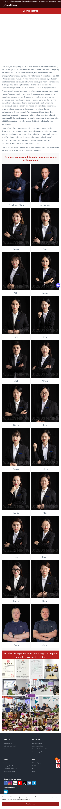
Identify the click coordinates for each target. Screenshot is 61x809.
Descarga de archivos (9, 766)
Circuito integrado (37, 752)
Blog (33, 772)
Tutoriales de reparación (10, 763)
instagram (10, 783)
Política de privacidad (10, 746)
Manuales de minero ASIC (10, 769)
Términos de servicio (9, 749)
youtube (20, 783)
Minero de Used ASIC (37, 746)
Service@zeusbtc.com (6, 792)
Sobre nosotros (8, 743)
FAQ (33, 769)
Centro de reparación (9, 772)
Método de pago (36, 763)
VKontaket (29, 783)
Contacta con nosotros (10, 752)
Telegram (34, 783)
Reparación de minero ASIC (39, 749)
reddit (15, 783)
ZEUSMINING (9, 5)
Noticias (34, 766)
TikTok (25, 783)
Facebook (6, 783)
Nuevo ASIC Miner (37, 743)
